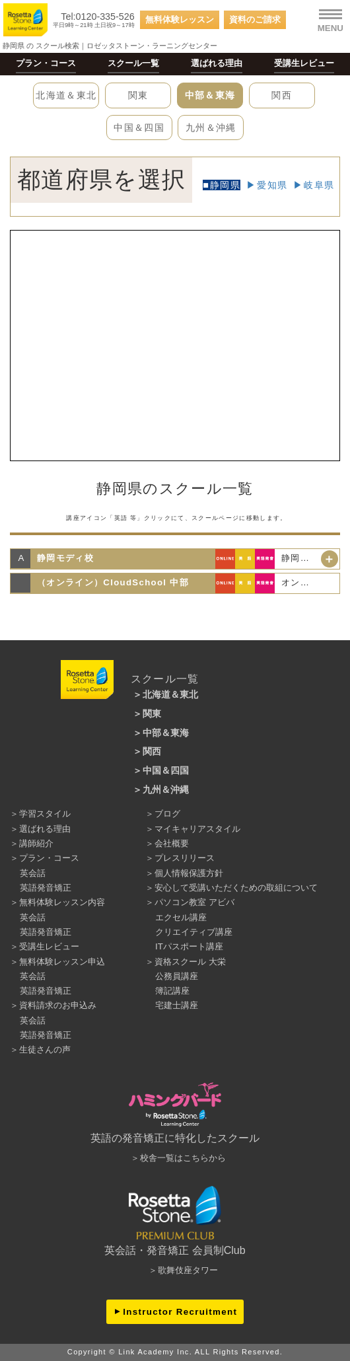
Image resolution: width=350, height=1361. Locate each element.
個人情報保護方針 (189, 873)
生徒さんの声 (45, 1049)
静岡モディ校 (65, 558)
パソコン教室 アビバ (194, 902)
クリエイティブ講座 (193, 932)
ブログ (167, 814)
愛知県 (272, 185)
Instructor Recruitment (180, 1312)
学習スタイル (45, 814)
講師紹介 (36, 843)
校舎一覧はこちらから (183, 1158)
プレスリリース (185, 858)
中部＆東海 (210, 95)
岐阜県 (319, 185)
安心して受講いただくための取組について (236, 888)
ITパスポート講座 (189, 946)
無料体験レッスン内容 (62, 902)
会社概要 (172, 843)
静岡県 (225, 185)
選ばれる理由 (216, 63)
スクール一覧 (133, 63)
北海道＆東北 (66, 95)
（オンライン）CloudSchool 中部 (113, 582)
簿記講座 (172, 991)
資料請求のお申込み (57, 1005)
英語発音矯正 (45, 888)
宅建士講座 (176, 1005)
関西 (281, 95)
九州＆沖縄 (211, 127)
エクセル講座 (181, 917)
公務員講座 (176, 976)
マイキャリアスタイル (197, 829)
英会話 (33, 873)
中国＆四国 (139, 127)
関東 (138, 95)
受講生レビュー (304, 63)
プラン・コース (46, 63)
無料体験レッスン (179, 19)
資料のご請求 (255, 19)
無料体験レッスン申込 (62, 962)
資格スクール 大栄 (190, 962)
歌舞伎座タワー (188, 1270)
